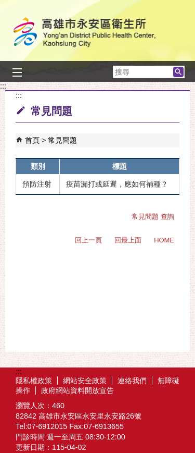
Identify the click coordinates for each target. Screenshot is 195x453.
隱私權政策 (34, 380)
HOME (164, 240)
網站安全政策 (85, 380)
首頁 (32, 140)
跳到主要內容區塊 (5, 5)
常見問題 (62, 140)
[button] (178, 72)
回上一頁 (88, 240)
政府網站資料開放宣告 (77, 390)
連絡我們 (132, 380)
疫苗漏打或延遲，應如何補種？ (117, 184)
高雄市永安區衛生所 (98, 33)
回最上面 (127, 240)
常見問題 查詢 (153, 217)
